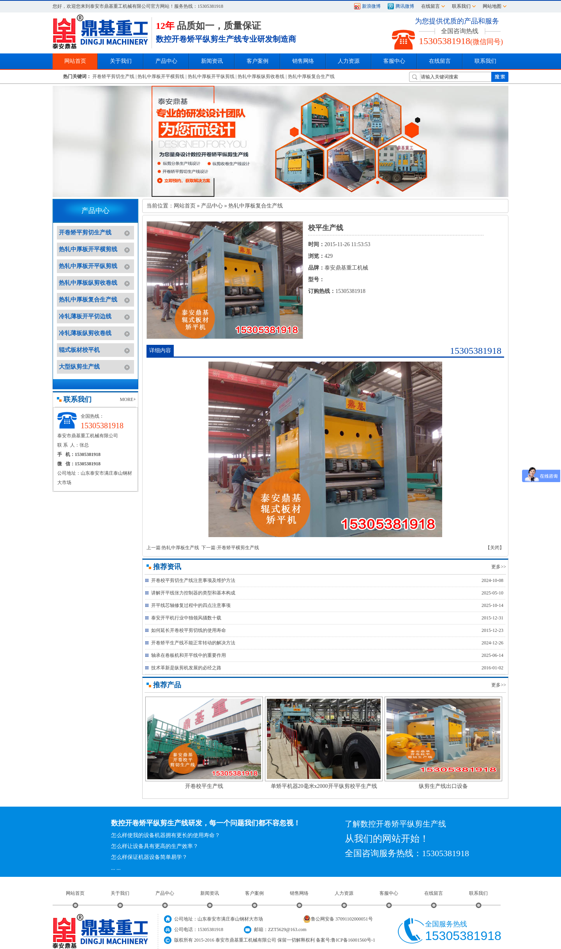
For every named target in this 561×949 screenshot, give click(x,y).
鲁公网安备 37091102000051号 (338, 919)
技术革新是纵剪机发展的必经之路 (186, 668)
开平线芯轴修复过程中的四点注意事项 (191, 605)
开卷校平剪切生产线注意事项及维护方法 (193, 580)
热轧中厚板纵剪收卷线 (261, 76)
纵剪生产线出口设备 (443, 786)
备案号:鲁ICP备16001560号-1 (345, 940)
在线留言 (430, 6)
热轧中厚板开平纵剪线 (211, 76)
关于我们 (120, 893)
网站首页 (185, 206)
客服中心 (388, 893)
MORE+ (128, 399)
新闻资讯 (209, 893)
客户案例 (254, 893)
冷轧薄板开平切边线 (85, 316)
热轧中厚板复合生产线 (311, 76)
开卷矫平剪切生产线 (113, 76)
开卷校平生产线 (204, 786)
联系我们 (461, 6)
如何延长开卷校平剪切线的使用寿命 (188, 630)
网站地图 (492, 6)
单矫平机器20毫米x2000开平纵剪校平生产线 (324, 786)
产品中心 (212, 206)
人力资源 (344, 893)
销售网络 (303, 61)
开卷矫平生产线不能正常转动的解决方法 (193, 643)
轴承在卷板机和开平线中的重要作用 (188, 655)
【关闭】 (494, 547)
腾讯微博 (404, 6)
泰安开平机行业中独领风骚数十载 (186, 618)
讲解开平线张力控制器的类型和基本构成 (193, 593)
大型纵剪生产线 (79, 367)
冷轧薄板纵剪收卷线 (85, 333)
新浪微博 (371, 6)
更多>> (498, 566)
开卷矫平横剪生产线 (238, 547)
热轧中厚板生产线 (180, 547)
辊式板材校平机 (79, 350)
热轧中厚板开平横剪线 (161, 76)
